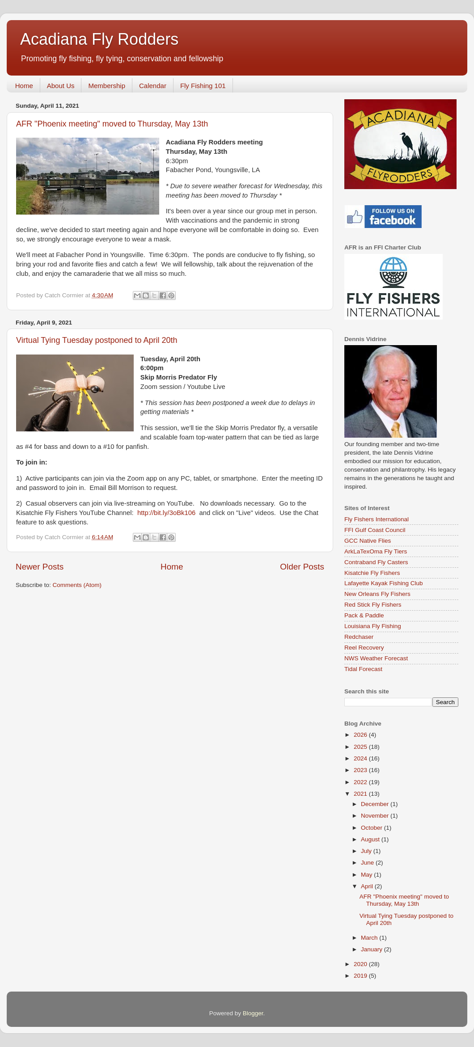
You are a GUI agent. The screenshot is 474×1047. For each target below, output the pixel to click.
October (372, 827)
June (368, 862)
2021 (361, 793)
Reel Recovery (364, 647)
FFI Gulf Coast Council (375, 530)
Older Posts (302, 566)
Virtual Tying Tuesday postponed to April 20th (97, 340)
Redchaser (358, 636)
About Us (61, 85)
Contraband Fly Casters (376, 562)
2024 (361, 758)
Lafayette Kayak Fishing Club (383, 583)
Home (24, 85)
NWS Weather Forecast (376, 658)
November (375, 815)
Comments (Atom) (77, 585)
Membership (106, 85)
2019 (361, 975)
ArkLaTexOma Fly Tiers (375, 551)
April (368, 886)
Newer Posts (39, 566)
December (375, 804)
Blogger (253, 1013)
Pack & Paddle (364, 615)
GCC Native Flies (367, 540)
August (371, 839)
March (370, 937)
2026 (361, 734)
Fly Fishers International (376, 519)
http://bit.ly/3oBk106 (166, 512)
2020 (361, 964)
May (367, 874)
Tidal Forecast (363, 669)
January (372, 949)
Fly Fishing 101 (203, 85)
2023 (361, 770)
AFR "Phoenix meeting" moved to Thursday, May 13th (112, 123)
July (367, 851)
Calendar (152, 85)
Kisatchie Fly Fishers (372, 573)
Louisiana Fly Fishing (372, 626)
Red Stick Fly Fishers (373, 604)
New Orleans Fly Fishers (377, 594)
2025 (361, 746)
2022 (361, 782)
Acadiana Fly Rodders (99, 39)
